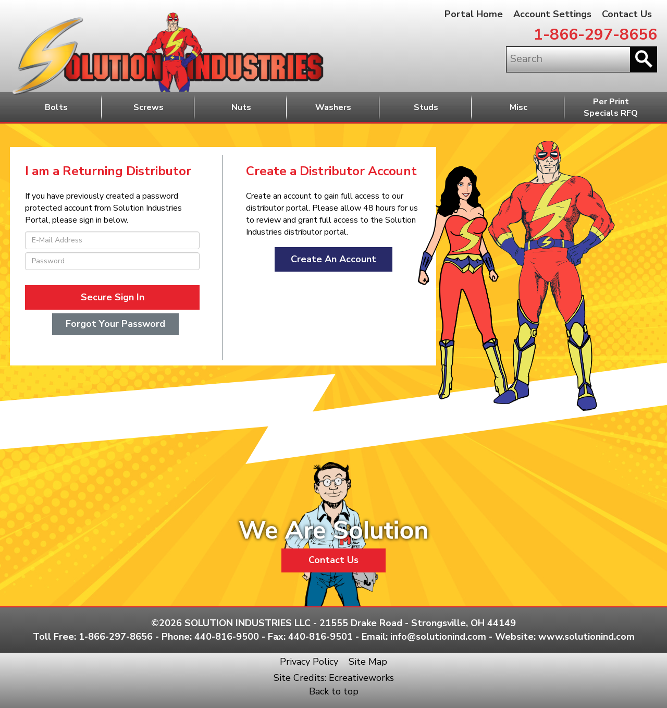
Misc (518, 107)
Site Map (368, 661)
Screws (148, 107)
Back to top (334, 691)
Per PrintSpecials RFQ (611, 107)
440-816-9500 (226, 636)
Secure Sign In (112, 297)
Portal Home (473, 14)
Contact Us (627, 14)
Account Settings (552, 14)
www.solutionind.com (586, 636)
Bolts (56, 107)
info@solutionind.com (438, 636)
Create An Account (333, 259)
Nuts (241, 107)
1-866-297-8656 (595, 34)
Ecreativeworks (361, 678)
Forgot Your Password (115, 324)
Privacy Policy (309, 661)
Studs (426, 107)
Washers (333, 107)
